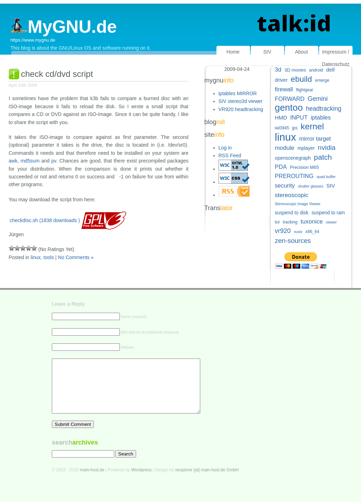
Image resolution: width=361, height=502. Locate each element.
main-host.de (92, 480)
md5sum (29, 161)
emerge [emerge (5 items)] (322, 80)
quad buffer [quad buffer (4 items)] (326, 177)
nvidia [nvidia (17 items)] (327, 147)
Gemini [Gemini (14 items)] (318, 98)
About (301, 52)
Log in (225, 148)
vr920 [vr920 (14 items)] (283, 230)
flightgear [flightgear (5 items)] (304, 89)
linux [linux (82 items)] (285, 137)
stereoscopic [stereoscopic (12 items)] (291, 195)
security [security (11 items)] (285, 185)
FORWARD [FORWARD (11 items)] (290, 99)
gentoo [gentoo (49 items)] (289, 107)
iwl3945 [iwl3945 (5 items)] (282, 128)
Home (232, 52)
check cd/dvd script (57, 74)
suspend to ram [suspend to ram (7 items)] (328, 212)
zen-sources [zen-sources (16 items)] (293, 240)
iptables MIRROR (238, 93)
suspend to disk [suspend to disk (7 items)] (291, 212)
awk (13, 161)
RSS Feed (230, 155)
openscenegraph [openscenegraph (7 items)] (293, 158)
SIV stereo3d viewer (241, 101)
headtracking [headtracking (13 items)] (323, 108)
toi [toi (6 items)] (277, 222)
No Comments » (75, 257)
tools (48, 257)
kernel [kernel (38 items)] (312, 126)
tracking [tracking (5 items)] (290, 222)
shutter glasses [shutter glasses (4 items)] (310, 186)
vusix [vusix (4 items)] (298, 231)
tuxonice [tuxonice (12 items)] (312, 221)
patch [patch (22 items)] (323, 157)
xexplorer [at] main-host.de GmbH (207, 480)
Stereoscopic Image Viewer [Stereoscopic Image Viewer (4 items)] (298, 204)
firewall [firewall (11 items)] (284, 89)
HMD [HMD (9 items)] (281, 118)
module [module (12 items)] (285, 148)
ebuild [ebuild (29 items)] (301, 79)
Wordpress (141, 480)
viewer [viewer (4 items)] (331, 222)
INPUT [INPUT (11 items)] (298, 117)
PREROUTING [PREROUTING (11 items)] (294, 176)
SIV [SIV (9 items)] (330, 186)
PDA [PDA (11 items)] (281, 167)
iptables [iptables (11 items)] (321, 117)
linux (36, 257)
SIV (267, 52)
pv (53, 161)
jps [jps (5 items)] (295, 128)
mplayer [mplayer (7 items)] (306, 148)
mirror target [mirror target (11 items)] (315, 138)
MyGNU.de (64, 27)
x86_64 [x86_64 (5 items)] (312, 231)
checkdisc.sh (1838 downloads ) (45, 220)
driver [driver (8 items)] (281, 80)
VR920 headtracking (241, 109)
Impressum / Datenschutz (335, 58)
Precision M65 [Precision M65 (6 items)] (304, 167)
